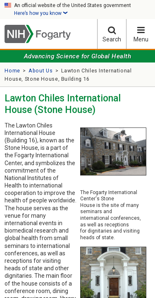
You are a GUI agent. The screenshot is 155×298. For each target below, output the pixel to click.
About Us (40, 70)
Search (112, 34)
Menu (141, 34)
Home (12, 70)
